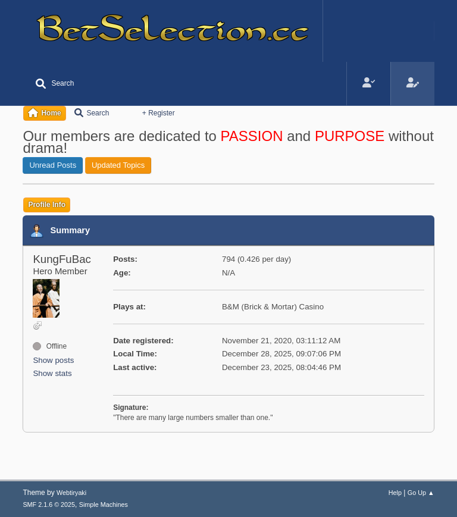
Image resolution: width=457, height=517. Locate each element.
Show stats (52, 373)
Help (395, 492)
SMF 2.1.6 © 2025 (49, 504)
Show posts (53, 360)
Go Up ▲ (421, 492)
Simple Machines (103, 504)
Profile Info (46, 204)
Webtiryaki (71, 492)
